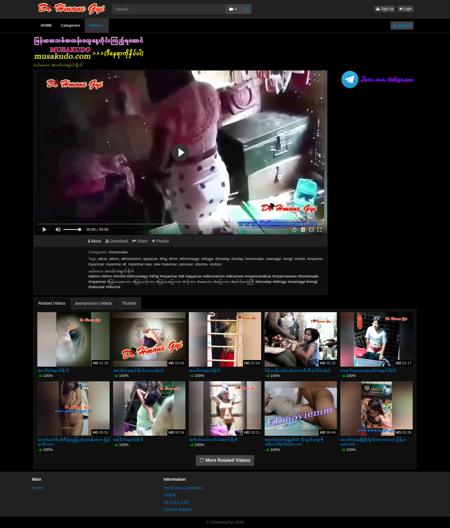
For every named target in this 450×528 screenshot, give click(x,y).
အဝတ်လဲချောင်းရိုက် (53, 370)
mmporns (314, 259)
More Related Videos (225, 460)
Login (405, 9)
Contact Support (178, 509)
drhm (173, 259)
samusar (186, 264)
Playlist (160, 241)
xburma (201, 264)
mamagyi (273, 259)
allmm (114, 259)
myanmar (96, 264)
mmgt (287, 259)
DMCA (169, 495)
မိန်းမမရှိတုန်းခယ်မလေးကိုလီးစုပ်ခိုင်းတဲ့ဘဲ (298, 370)
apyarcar (150, 259)
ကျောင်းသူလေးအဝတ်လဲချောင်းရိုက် (368, 370)
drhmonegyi (189, 259)
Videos (96, 25)
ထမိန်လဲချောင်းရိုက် (128, 439)
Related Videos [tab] (51, 303)
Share (140, 241)
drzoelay (222, 259)
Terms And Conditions (183, 488)
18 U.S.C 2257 (177, 502)
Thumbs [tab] (129, 303)
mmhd (299, 259)
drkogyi (207, 259)
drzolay (237, 259)
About (94, 241)
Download (116, 241)
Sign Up (384, 9)
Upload (402, 25)
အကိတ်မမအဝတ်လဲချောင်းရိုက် (213, 439)
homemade (254, 259)
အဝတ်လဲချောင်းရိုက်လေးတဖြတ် (138, 370)
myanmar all (116, 264)
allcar (102, 259)
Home (37, 488)
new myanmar (165, 264)
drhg (163, 259)
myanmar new (140, 264)
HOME (46, 25)
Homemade (118, 252)
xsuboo (216, 264)
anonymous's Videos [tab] (93, 303)
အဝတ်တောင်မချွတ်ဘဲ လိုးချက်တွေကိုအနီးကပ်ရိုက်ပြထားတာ (294, 441)
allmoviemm (131, 259)
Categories (70, 25)
